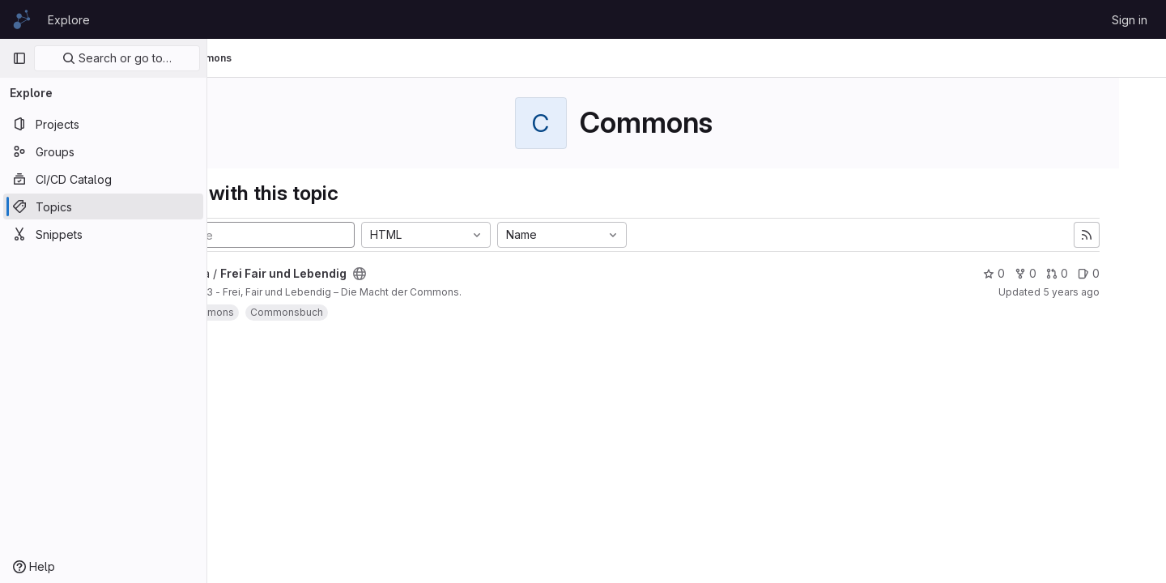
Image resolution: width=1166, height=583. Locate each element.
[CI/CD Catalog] (103, 179)
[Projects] (103, 124)
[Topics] (103, 206)
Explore (69, 20)
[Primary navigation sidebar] (19, 58)
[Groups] (103, 151)
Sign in (1129, 20)
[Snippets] (103, 234)
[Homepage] (22, 19)
